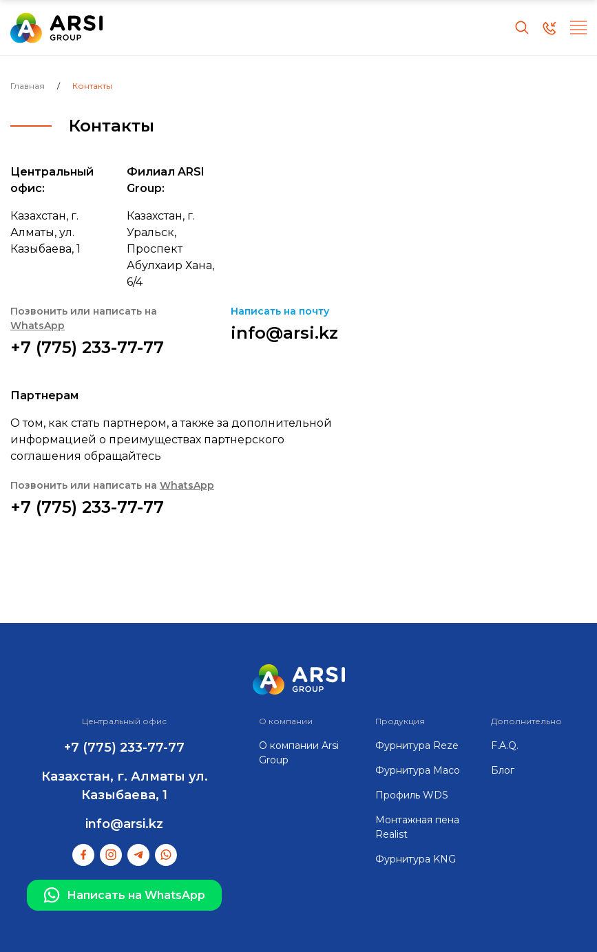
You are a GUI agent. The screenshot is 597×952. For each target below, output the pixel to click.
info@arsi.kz (284, 333)
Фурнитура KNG (415, 859)
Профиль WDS (411, 795)
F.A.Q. (505, 745)
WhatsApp (37, 325)
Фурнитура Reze (417, 745)
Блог (502, 770)
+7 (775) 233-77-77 (87, 347)
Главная (27, 86)
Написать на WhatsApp (124, 895)
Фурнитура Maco (417, 770)
